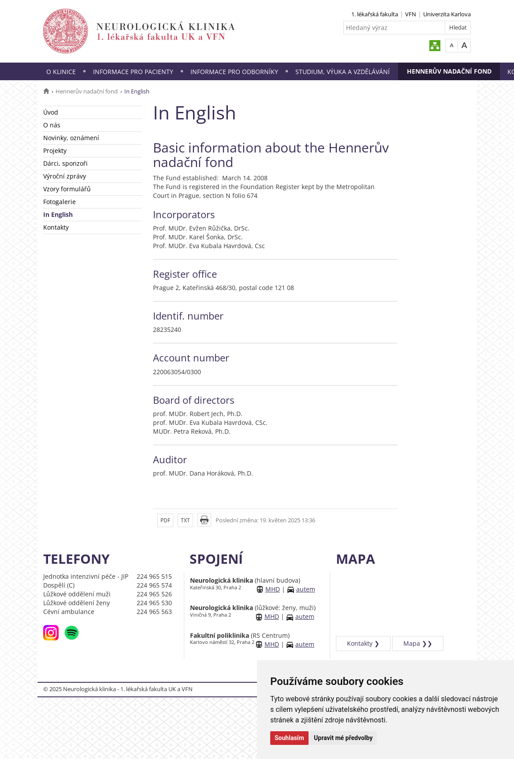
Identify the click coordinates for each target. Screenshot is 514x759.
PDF (165, 520)
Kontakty (56, 227)
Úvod (50, 112)
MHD (272, 589)
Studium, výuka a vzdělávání (342, 71)
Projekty (55, 150)
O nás (51, 125)
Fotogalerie (59, 201)
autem (305, 589)
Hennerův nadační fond (449, 71)
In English (58, 214)
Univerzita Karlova (447, 14)
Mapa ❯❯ (417, 643)
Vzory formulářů (67, 189)
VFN (410, 14)
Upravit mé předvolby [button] (343, 737)
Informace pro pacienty (133, 71)
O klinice (61, 71)
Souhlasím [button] (289, 737)
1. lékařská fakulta (374, 14)
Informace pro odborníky (234, 71)
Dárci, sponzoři (65, 163)
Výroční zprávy (64, 176)
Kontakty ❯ (363, 643)
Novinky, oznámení (71, 138)
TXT (185, 520)
